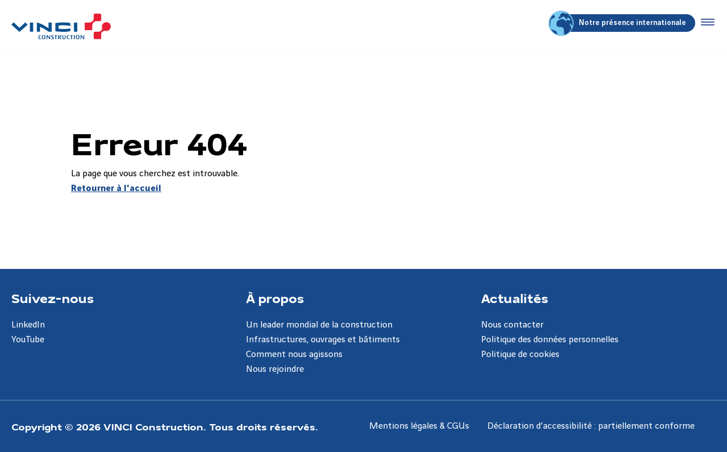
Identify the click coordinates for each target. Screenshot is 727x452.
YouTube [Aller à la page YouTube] (27, 340)
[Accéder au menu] (705, 23)
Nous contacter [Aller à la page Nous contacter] (512, 325)
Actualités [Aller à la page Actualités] (514, 298)
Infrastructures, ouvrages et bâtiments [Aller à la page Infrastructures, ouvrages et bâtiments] (323, 340)
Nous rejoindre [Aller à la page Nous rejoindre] (275, 369)
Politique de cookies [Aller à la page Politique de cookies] (520, 354)
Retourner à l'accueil (116, 188)
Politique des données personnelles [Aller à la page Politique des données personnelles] (550, 340)
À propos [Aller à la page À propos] (275, 298)
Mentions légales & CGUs (419, 426)
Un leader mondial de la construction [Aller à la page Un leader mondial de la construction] (319, 325)
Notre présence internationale (619, 23)
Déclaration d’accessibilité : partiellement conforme (591, 426)
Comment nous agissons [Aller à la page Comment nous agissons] (294, 354)
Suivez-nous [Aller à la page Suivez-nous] (52, 298)
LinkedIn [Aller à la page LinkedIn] (28, 325)
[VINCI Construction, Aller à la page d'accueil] (61, 26)
